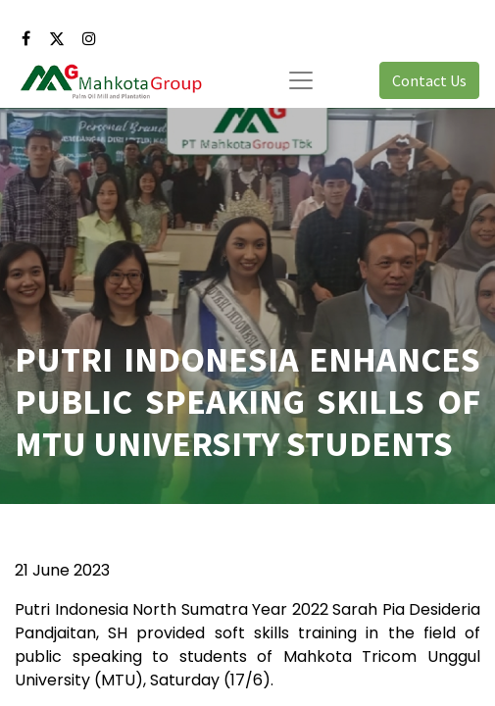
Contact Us (429, 80)
